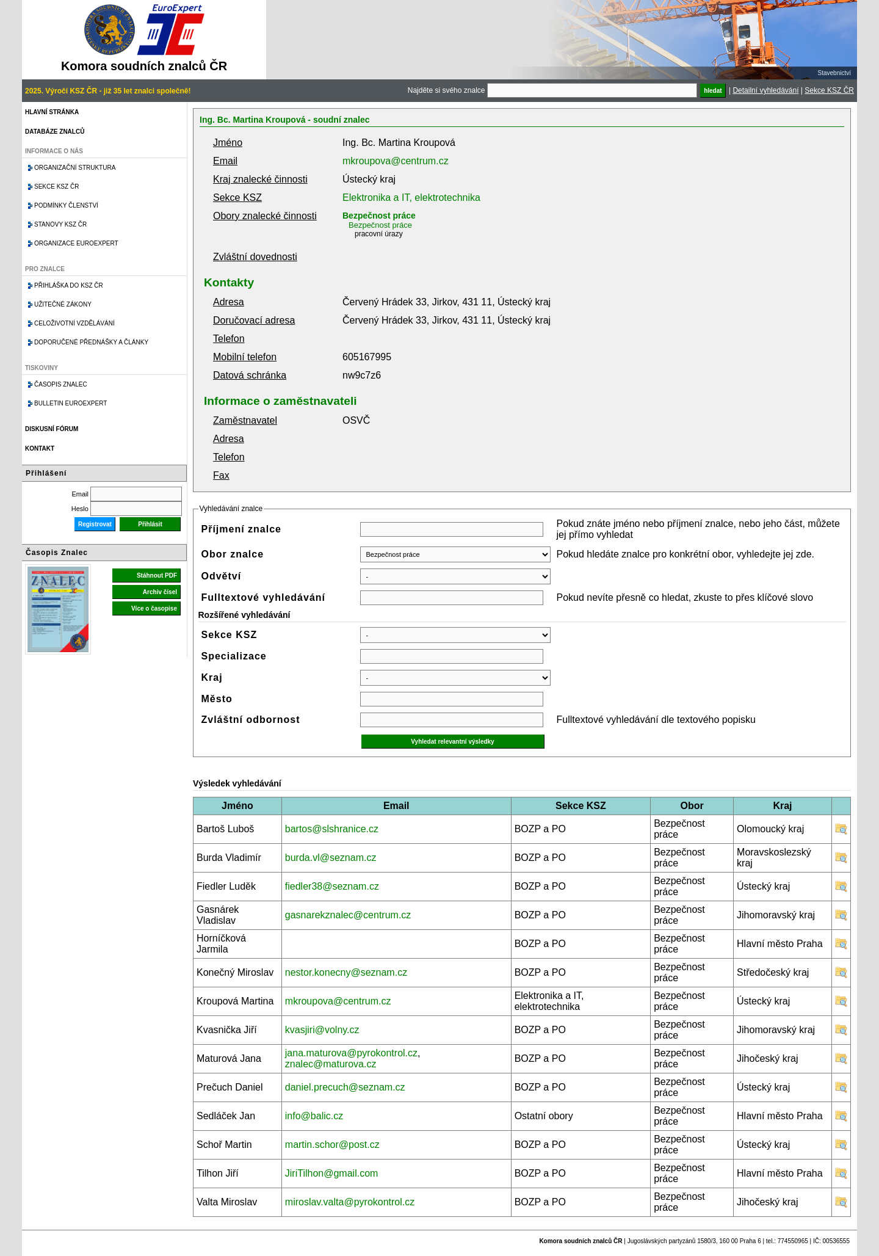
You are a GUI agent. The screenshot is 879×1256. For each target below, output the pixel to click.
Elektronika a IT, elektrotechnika (411, 197)
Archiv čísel (160, 592)
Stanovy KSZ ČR (60, 224)
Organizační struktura (74, 167)
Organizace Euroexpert (76, 243)
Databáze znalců (54, 131)
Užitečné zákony (63, 304)
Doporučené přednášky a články (91, 342)
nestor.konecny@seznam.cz (346, 972)
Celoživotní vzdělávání (74, 323)
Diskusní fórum (51, 429)
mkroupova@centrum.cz (395, 161)
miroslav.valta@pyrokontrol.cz (349, 1202)
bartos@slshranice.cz (331, 829)
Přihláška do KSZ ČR (68, 285)
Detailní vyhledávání (765, 90)
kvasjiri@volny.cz (322, 1030)
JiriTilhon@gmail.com (331, 1173)
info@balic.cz (314, 1116)
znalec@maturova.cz (331, 1064)
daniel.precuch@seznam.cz (345, 1087)
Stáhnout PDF (157, 575)
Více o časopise (154, 608)
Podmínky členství (66, 205)
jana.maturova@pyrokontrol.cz (351, 1053)
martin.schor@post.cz (332, 1144)
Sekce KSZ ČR (829, 90)
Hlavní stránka (52, 112)
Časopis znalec (60, 384)
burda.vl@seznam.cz (331, 857)
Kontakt (39, 448)
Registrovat (95, 524)
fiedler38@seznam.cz (332, 886)
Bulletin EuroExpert (70, 403)
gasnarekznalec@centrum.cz (348, 915)
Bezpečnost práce (379, 215)
